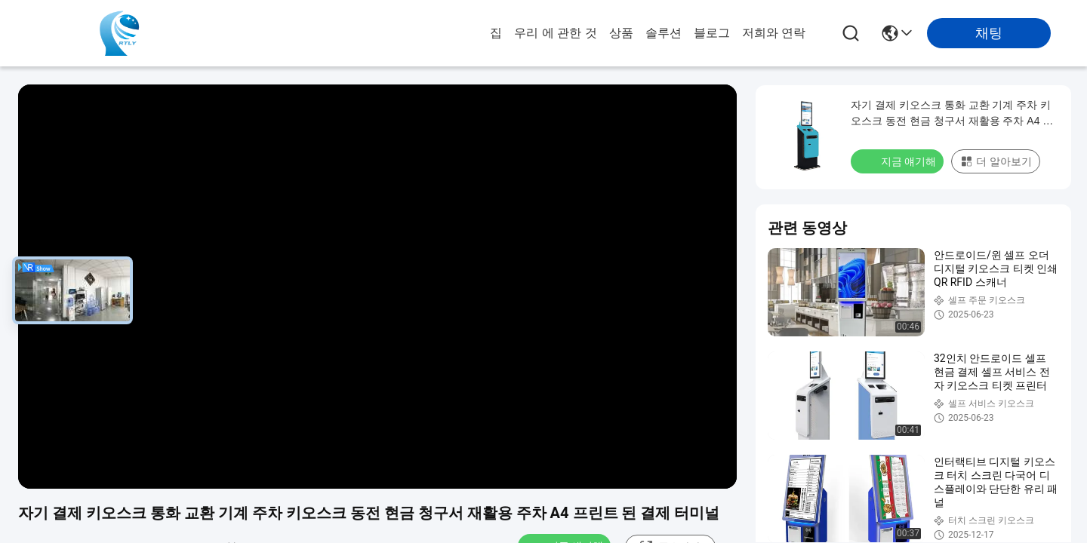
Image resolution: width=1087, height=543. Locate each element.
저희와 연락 (773, 32)
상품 (621, 32)
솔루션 (663, 32)
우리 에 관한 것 (555, 32)
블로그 (712, 32)
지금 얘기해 (898, 160)
